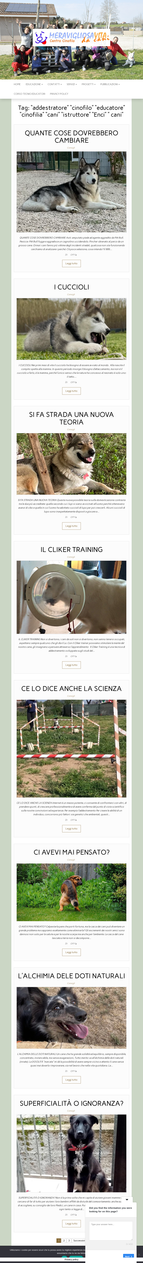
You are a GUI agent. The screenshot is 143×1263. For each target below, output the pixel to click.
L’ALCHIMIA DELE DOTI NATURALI (71, 976)
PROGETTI (89, 84)
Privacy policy (59, 93)
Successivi (79, 1240)
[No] (139, 1254)
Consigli (71, 148)
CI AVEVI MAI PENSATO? (71, 852)
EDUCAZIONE (34, 84)
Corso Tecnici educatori (29, 93)
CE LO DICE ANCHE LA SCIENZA (71, 689)
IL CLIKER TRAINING (72, 550)
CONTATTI (55, 84)
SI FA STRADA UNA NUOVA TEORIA (71, 418)
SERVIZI (72, 84)
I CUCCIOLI (71, 287)
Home (17, 84)
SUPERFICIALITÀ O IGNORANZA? (71, 1103)
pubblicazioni (110, 84)
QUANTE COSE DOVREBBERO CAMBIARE (71, 136)
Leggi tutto (71, 263)
